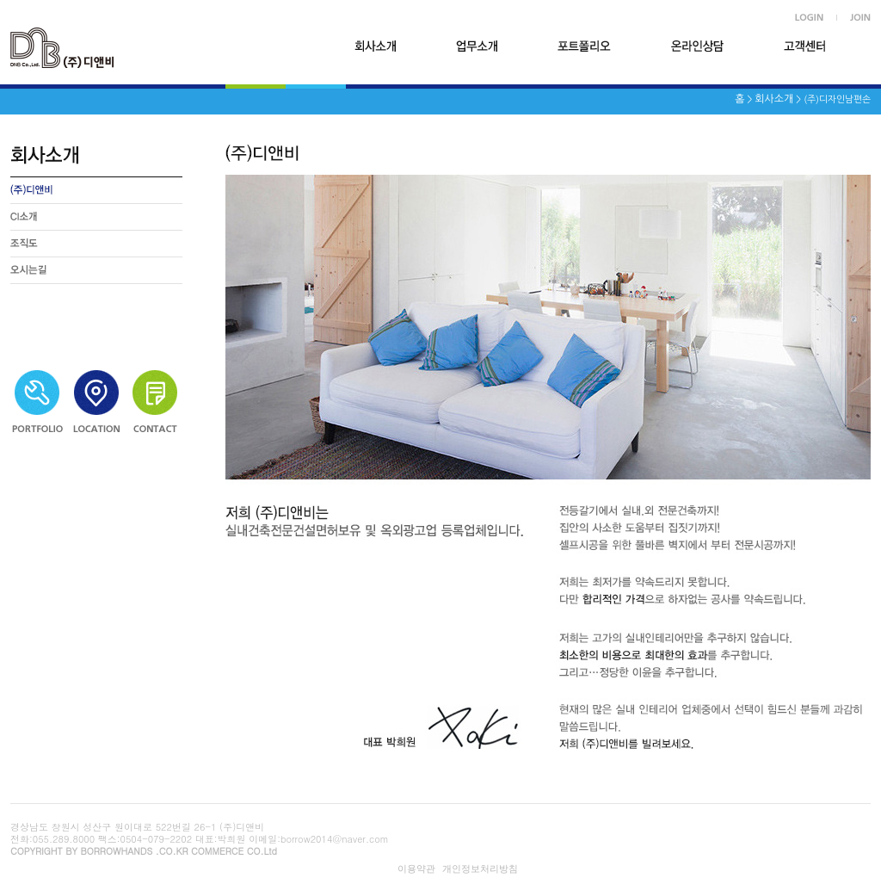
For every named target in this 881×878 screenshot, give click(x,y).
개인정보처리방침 (480, 868)
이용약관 (416, 868)
